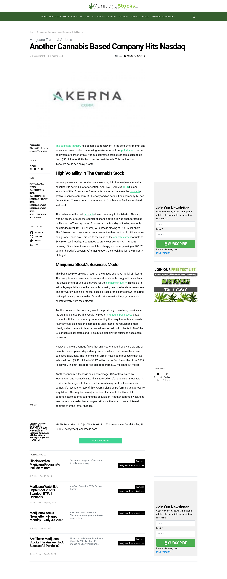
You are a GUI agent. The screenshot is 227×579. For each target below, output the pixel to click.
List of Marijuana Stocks (62, 17)
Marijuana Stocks (38, 205)
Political (124, 17)
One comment (38, 56)
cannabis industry (116, 282)
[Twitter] (167, 377)
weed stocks (35, 217)
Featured (85, 17)
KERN (125, 186)
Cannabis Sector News (163, 17)
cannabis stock (122, 237)
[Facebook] (158, 377)
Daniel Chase (35, 502)
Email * (159, 229)
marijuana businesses (119, 314)
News (32, 214)
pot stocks (41, 214)
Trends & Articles (140, 17)
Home (44, 17)
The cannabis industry (68, 145)
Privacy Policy (163, 252)
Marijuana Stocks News (104, 17)
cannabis (135, 191)
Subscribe (176, 244)
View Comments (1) (100, 441)
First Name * (161, 218)
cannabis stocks (37, 196)
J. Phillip (33, 166)
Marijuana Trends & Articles (51, 40)
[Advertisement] (175, 337)
